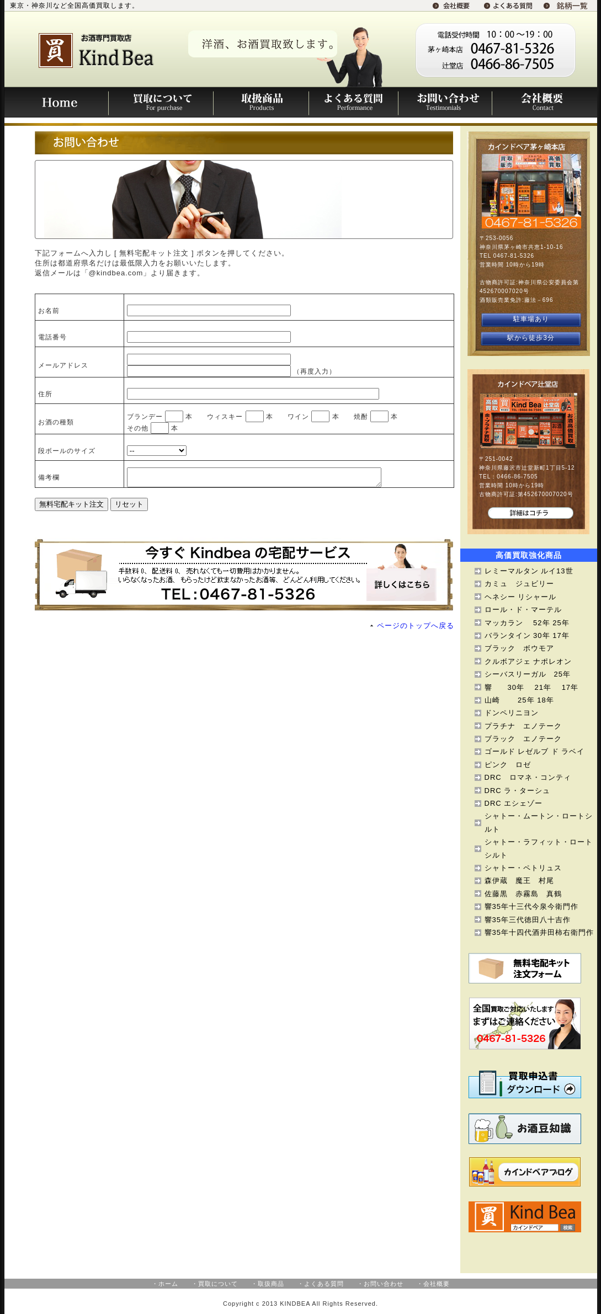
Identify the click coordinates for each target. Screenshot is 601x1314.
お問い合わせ (445, 102)
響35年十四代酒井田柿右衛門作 (539, 932)
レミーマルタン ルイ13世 (529, 571)
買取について (161, 102)
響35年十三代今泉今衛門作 (531, 906)
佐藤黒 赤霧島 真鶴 (523, 894)
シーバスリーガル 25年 (528, 674)
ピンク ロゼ (508, 764)
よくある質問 (353, 102)
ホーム (168, 1283)
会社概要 (544, 102)
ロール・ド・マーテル (523, 609)
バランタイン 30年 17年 (527, 635)
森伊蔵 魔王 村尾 (523, 880)
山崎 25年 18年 (519, 700)
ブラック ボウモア (519, 648)
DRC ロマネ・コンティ (528, 777)
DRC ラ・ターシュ (518, 790)
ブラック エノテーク (523, 739)
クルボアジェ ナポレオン (528, 661)
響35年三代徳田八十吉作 (528, 920)
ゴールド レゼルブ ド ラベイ (535, 751)
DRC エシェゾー (514, 803)
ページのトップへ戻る (415, 629)
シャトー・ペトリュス (523, 868)
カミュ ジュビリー (519, 583)
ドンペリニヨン (512, 713)
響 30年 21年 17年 (532, 687)
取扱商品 (261, 102)
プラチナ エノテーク (523, 726)
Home (56, 102)
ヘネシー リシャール (521, 597)
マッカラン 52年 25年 (527, 623)
